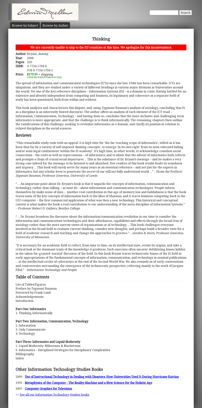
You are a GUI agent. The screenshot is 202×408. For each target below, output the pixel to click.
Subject (25, 25)
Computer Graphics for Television (48, 389)
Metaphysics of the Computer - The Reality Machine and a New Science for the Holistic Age (88, 383)
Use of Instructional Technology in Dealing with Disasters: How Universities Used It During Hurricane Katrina (102, 377)
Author (55, 25)
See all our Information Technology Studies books (54, 395)
